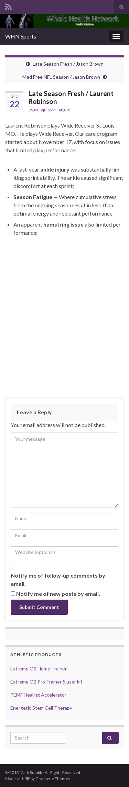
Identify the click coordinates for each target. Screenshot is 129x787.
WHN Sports (20, 36)
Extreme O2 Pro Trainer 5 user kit (46, 682)
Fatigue (63, 109)
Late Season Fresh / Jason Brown (68, 64)
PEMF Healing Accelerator (38, 695)
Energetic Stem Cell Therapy (41, 708)
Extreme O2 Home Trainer (38, 668)
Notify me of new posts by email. (58, 593)
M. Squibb (43, 109)
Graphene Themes (52, 778)
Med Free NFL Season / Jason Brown (61, 77)
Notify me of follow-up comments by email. (58, 579)
